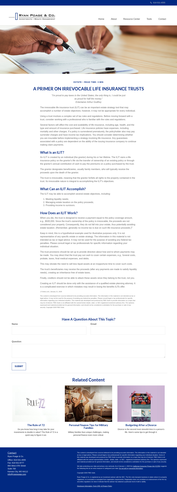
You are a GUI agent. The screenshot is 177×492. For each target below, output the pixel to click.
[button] (112, 15)
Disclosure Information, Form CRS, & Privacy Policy (94, 486)
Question (16, 341)
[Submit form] (19, 366)
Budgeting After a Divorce (141, 425)
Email (94, 324)
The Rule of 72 (36, 425)
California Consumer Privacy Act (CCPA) (146, 466)
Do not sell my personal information (131, 468)
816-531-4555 (157, 3)
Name (15, 324)
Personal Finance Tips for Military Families (88, 427)
